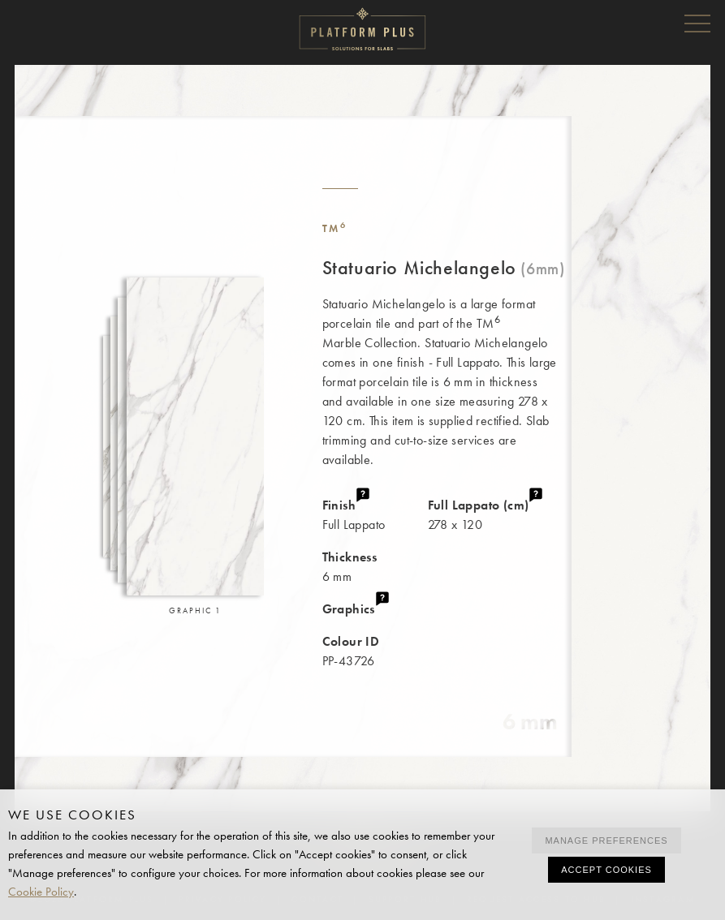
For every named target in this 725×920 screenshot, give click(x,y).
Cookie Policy (41, 891)
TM (334, 228)
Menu (697, 23)
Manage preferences (606, 840)
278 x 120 (500, 514)
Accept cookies (606, 870)
